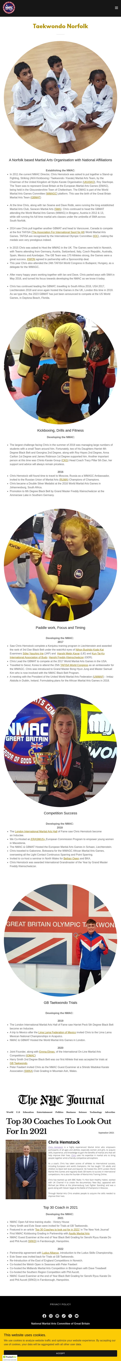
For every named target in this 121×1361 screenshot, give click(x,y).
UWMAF (98, 676)
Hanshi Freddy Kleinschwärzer (66, 657)
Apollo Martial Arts (79, 1233)
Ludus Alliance (50, 1252)
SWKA (28, 1071)
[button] (116, 8)
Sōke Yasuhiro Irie (33, 653)
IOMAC (30, 1055)
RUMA (64, 479)
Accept (60, 1353)
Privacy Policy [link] (60, 1304)
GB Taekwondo (18, 1063)
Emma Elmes (47, 1051)
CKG (65, 460)
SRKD (32, 1241)
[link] (9, 7)
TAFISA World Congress (74, 665)
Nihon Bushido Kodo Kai (90, 649)
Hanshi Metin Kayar (68, 653)
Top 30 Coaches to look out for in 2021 (57, 1229)
